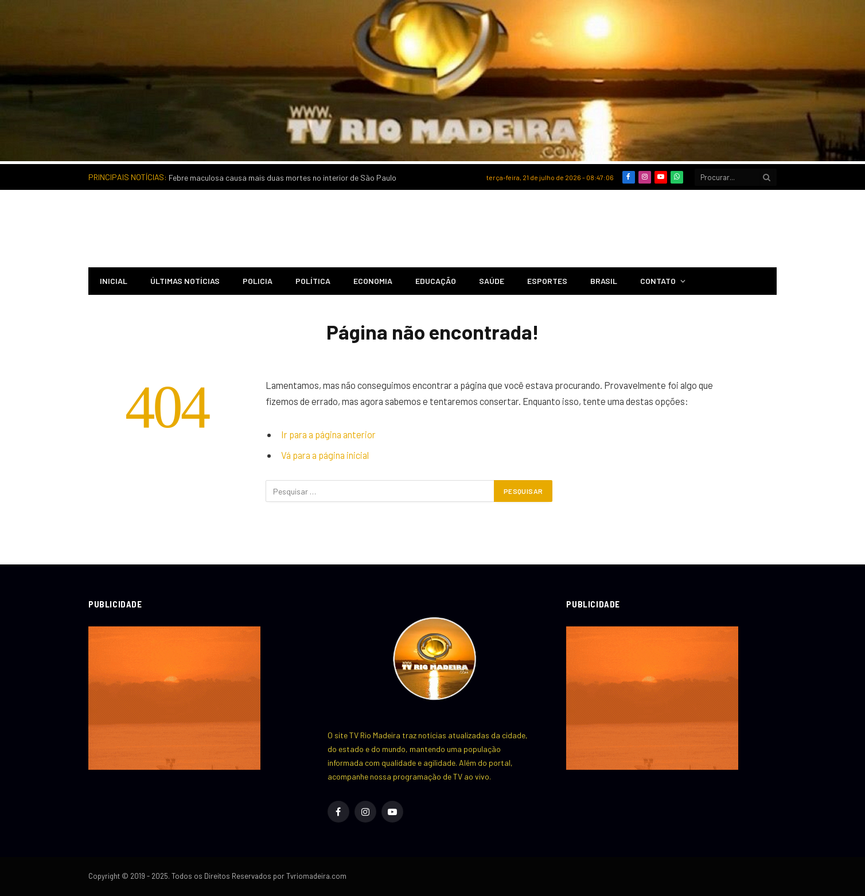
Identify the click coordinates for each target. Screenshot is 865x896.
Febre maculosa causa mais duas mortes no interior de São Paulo (282, 177)
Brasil (603, 281)
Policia (257, 281)
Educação (435, 281)
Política (312, 281)
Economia (372, 281)
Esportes (547, 281)
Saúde (491, 281)
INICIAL (113, 281)
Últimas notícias (185, 281)
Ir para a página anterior (328, 434)
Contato (658, 281)
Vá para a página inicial (325, 455)
